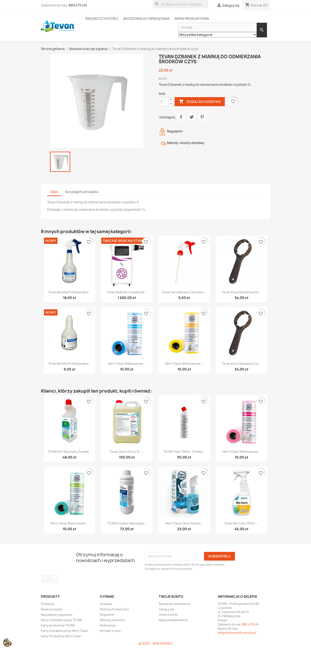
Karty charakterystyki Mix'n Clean (64, 631)
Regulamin (107, 615)
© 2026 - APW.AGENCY (155, 643)
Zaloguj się (166, 609)
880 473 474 (78, 5)
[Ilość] (164, 101)
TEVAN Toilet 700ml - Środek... (184, 452)
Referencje (108, 625)
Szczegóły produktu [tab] (82, 191)
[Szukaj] (180, 4)
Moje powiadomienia (173, 620)
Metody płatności (112, 620)
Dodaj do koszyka (199, 101)
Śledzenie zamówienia (174, 604)
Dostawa (106, 604)
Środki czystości (101, 18)
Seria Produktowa (191, 18)
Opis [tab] (54, 191)
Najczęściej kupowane (57, 615)
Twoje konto (171, 596)
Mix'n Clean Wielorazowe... (127, 364)
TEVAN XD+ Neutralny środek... (69, 452)
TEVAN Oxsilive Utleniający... (127, 523)
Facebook (45, 579)
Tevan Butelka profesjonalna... (69, 292)
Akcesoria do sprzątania (146, 18)
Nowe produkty (52, 609)
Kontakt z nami (110, 631)
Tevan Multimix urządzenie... (127, 292)
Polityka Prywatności (114, 609)
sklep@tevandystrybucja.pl (237, 633)
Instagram (54, 579)
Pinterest (202, 117)
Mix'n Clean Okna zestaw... (184, 523)
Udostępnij (181, 117)
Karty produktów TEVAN (58, 625)
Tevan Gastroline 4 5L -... (127, 452)
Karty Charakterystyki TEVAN (61, 620)
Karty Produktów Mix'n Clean (61, 636)
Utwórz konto (168, 615)
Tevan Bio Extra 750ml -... (241, 523)
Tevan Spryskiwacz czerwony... (184, 292)
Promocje (48, 604)
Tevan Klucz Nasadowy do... (241, 292)
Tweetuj (191, 117)
